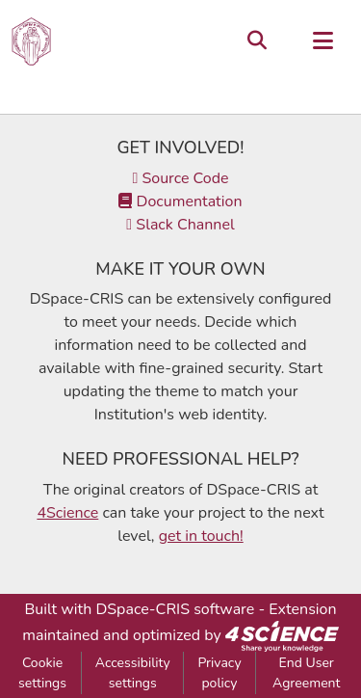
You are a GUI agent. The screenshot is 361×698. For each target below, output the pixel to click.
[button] (31, 41)
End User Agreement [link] (306, 673)
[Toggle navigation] (322, 41)
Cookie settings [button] (42, 673)
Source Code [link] (180, 178)
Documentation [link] (180, 201)
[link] (282, 635)
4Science (67, 513)
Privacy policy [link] (219, 673)
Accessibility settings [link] (132, 673)
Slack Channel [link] (180, 224)
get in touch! (201, 536)
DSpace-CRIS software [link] (174, 609)
